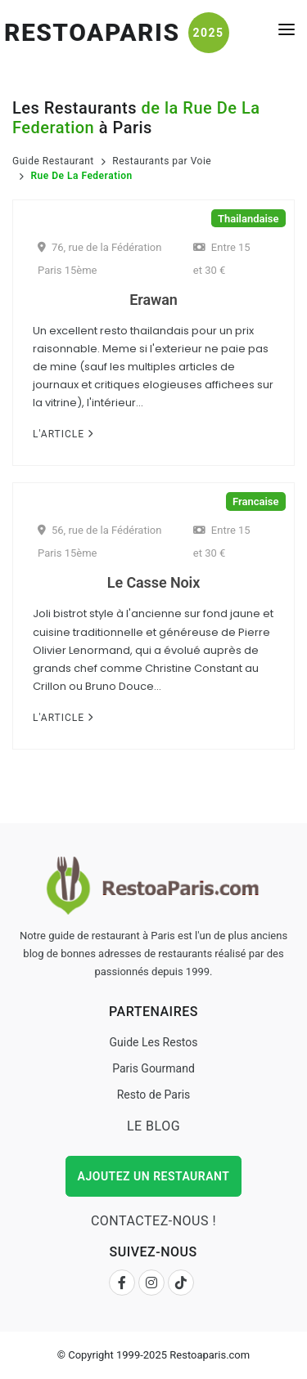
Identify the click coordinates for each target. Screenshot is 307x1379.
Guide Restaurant (53, 161)
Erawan (153, 299)
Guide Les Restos (153, 1042)
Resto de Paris (154, 1094)
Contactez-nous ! (153, 1221)
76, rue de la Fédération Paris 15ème (99, 258)
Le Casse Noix (153, 582)
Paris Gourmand (153, 1068)
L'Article (63, 434)
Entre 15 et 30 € (222, 258)
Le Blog (153, 1126)
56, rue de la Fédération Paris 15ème (99, 541)
